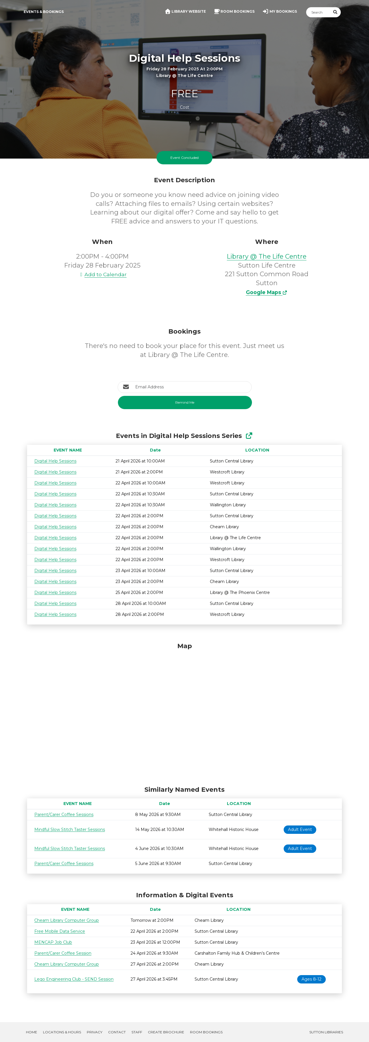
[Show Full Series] (249, 436)
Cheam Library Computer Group (66, 920)
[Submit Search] (335, 12)
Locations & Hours (62, 1032)
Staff (136, 1032)
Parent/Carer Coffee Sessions (63, 814)
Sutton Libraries (326, 1032)
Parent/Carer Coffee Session (62, 953)
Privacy (94, 1032)
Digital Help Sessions (55, 461)
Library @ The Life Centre (266, 256)
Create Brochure (166, 1032)
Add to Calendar (102, 274)
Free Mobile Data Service (59, 931)
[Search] (318, 12)
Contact (117, 1032)
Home (31, 1032)
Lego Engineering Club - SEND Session (74, 979)
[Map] (184, 712)
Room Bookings (206, 1032)
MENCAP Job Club (53, 942)
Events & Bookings (44, 12)
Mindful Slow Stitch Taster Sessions (69, 829)
